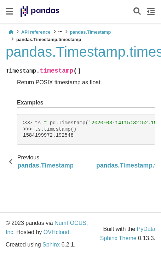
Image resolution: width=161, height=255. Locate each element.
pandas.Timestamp (90, 32)
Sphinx (51, 245)
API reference (36, 32)
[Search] (137, 11)
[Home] (10, 32)
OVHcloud (56, 232)
